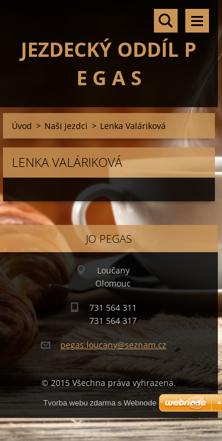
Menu (197, 21)
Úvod (22, 125)
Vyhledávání (166, 21)
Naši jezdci (66, 125)
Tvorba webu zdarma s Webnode (99, 402)
